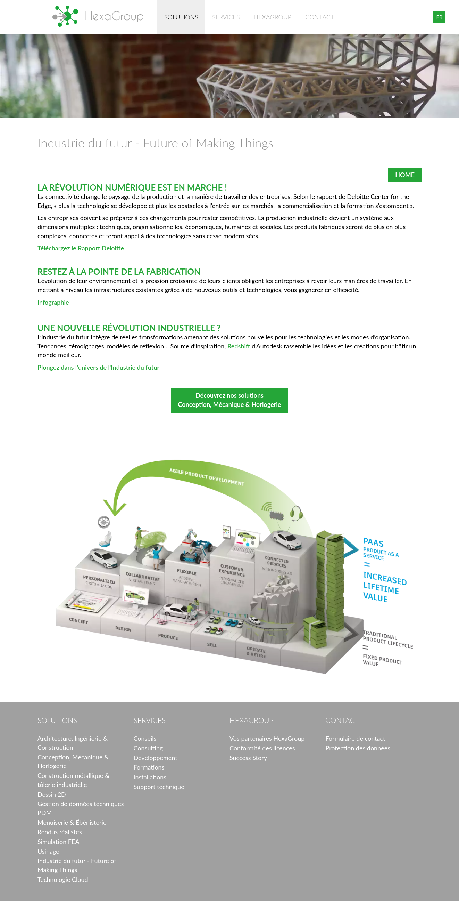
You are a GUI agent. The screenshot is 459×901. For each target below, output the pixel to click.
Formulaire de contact (355, 738)
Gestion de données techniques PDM (80, 808)
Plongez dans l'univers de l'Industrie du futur (98, 367)
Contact (319, 17)
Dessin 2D (51, 794)
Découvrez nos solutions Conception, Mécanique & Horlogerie (229, 400)
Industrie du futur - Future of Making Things (76, 865)
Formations (149, 767)
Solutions (181, 17)
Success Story (248, 758)
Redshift (238, 346)
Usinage (48, 851)
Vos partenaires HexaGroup (267, 738)
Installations (150, 777)
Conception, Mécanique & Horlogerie (73, 761)
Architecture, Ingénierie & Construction (72, 742)
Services (226, 17)
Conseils (145, 738)
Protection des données (358, 748)
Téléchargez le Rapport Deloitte (80, 248)
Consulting (148, 748)
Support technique (159, 786)
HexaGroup (97, 16)
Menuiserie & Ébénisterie (71, 822)
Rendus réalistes (59, 832)
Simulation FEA (58, 841)
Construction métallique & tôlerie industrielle (73, 780)
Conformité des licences (262, 748)
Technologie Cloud (62, 879)
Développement (155, 758)
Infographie (53, 302)
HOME (405, 175)
